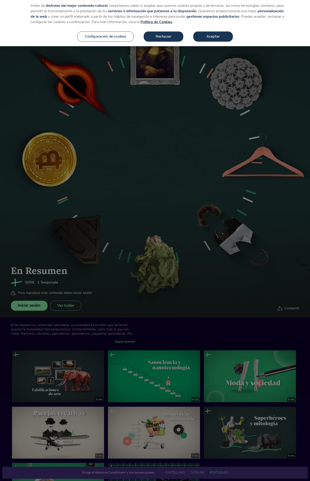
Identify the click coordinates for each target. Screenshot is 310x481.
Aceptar (213, 31)
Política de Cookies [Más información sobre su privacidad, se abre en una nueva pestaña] (156, 17)
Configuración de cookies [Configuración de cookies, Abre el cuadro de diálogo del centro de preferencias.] (105, 31)
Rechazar (163, 31)
